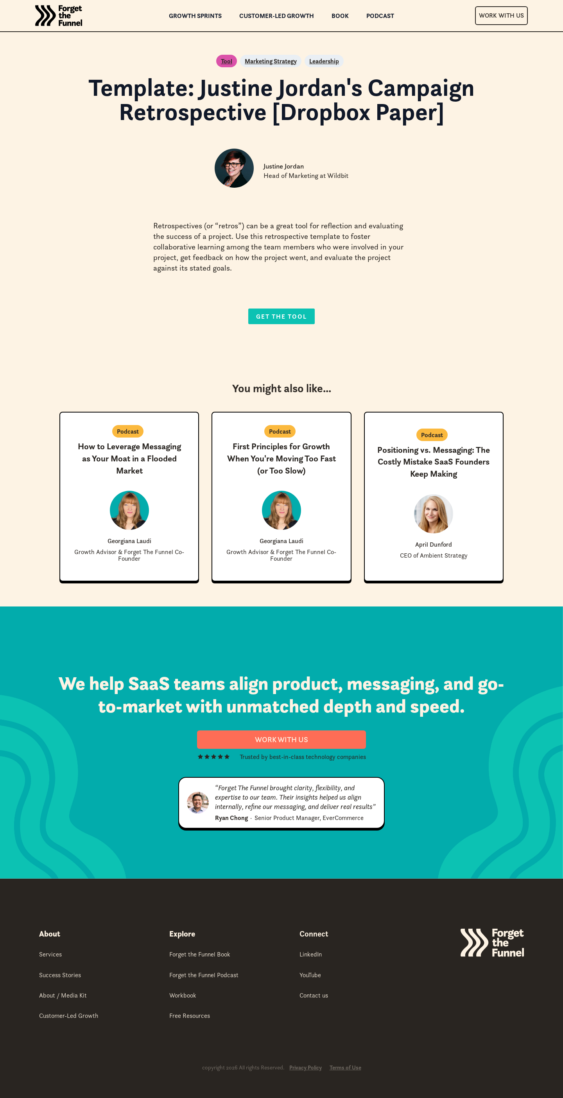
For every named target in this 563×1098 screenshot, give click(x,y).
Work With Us (501, 15)
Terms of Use (345, 1067)
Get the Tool (281, 316)
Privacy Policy (305, 1067)
